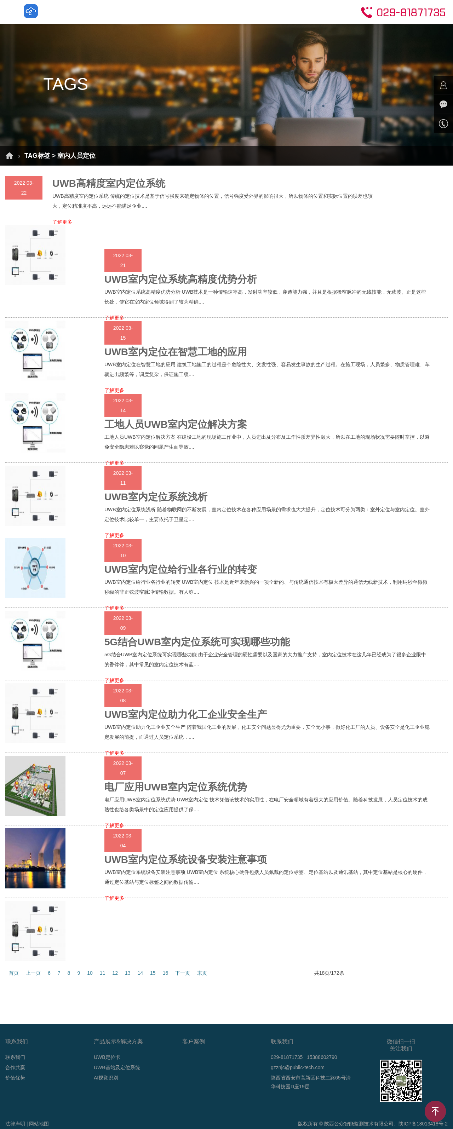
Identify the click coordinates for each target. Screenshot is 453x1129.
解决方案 (123, 11)
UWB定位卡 (107, 1057)
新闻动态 (244, 11)
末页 (202, 973)
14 (140, 973)
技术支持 (284, 11)
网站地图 (39, 1124)
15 (153, 973)
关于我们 (325, 11)
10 (90, 973)
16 (165, 973)
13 (128, 973)
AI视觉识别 (106, 1078)
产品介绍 (163, 11)
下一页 (182, 973)
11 (102, 973)
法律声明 (15, 1124)
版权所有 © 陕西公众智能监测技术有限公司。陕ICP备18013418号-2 (373, 1124)
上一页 (33, 973)
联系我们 (15, 1057)
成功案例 (204, 11)
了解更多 (62, 222)
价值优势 (15, 1078)
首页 (88, 11)
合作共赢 (15, 1067)
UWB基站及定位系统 (117, 1067)
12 (115, 973)
